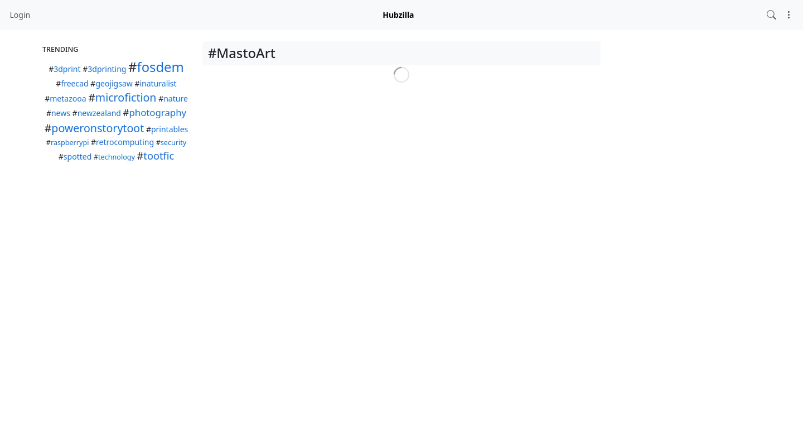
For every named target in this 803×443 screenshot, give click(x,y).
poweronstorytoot (97, 128)
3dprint (67, 69)
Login (20, 14)
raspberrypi (70, 142)
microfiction (126, 97)
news (60, 113)
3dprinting (107, 69)
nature (175, 98)
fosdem (160, 67)
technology (116, 157)
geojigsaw (113, 83)
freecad (74, 83)
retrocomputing (125, 142)
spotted (77, 156)
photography (157, 112)
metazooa (68, 98)
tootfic (158, 155)
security (173, 142)
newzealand (99, 113)
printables (169, 129)
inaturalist (157, 83)
